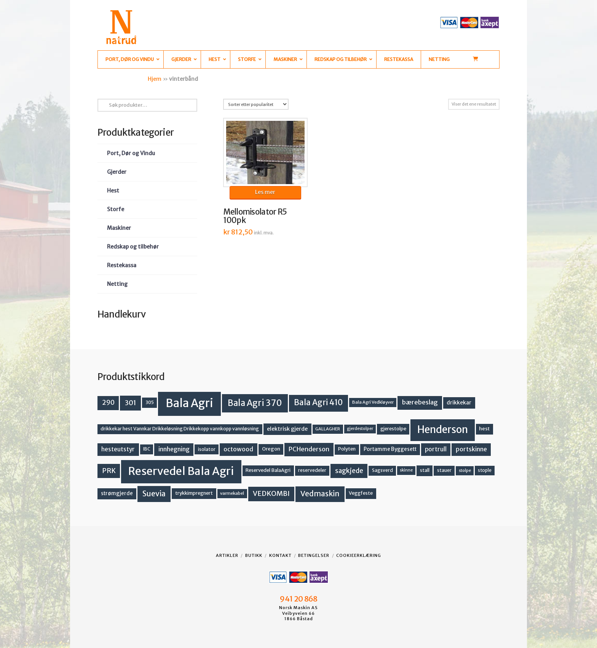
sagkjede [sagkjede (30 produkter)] (349, 471)
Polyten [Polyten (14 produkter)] (347, 449)
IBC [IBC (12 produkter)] (146, 449)
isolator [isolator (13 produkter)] (206, 449)
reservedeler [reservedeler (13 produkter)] (312, 470)
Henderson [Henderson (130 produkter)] (442, 429)
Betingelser (313, 555)
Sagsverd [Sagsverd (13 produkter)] (382, 470)
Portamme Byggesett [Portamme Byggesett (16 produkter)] (390, 449)
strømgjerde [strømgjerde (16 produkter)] (117, 493)
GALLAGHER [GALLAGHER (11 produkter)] (327, 428)
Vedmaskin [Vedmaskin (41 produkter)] (320, 493)
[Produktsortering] (256, 104)
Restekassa (121, 265)
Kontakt (280, 555)
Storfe (115, 209)
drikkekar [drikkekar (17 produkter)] (459, 402)
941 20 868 (298, 598)
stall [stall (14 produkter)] (424, 470)
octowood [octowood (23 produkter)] (238, 449)
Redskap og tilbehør (133, 246)
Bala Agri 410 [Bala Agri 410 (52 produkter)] (318, 402)
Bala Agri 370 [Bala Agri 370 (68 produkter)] (255, 403)
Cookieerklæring (358, 555)
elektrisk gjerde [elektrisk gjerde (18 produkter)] (287, 428)
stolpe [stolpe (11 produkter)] (465, 470)
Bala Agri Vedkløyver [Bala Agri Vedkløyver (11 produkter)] (373, 402)
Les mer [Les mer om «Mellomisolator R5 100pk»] (265, 192)
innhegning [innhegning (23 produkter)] (174, 449)
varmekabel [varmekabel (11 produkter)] (232, 493)
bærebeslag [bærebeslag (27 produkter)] (420, 402)
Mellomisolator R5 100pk (255, 216)
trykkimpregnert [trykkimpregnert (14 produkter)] (194, 493)
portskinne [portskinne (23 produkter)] (471, 449)
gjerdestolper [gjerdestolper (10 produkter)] (360, 428)
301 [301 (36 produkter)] (130, 402)
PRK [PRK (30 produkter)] (109, 471)
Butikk (253, 555)
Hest (113, 190)
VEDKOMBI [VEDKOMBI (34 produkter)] (271, 493)
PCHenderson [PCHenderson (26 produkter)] (309, 449)
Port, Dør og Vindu (131, 153)
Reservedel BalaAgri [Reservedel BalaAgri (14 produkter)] (268, 470)
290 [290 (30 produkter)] (108, 402)
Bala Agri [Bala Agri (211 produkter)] (189, 403)
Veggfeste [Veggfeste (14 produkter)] (361, 493)
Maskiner (119, 228)
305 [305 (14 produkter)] (149, 402)
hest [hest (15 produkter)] (484, 428)
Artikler (227, 555)
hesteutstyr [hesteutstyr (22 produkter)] (118, 449)
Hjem (154, 78)
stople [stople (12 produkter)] (485, 470)
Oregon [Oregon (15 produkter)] (271, 449)
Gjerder (116, 171)
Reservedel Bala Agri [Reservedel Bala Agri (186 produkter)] (181, 471)
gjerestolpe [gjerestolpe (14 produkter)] (393, 428)
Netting (117, 284)
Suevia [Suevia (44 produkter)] (154, 493)
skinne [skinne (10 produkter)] (406, 470)
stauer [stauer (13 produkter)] (444, 470)
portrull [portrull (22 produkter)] (436, 449)
